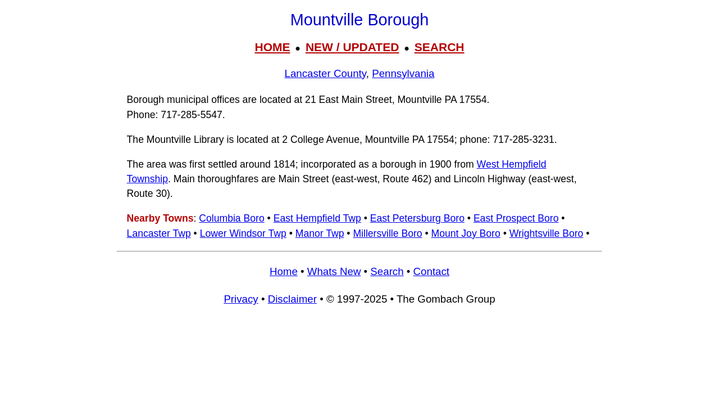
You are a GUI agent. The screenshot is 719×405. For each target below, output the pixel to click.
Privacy (241, 299)
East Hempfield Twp (317, 218)
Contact (431, 271)
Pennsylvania (403, 73)
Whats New (334, 271)
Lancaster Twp (159, 233)
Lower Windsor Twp (243, 233)
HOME (272, 46)
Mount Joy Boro (465, 233)
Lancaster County (325, 73)
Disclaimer (292, 299)
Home (284, 271)
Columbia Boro (231, 218)
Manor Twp (319, 233)
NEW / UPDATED (352, 46)
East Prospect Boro (516, 218)
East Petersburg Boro (417, 218)
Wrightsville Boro (546, 233)
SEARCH (440, 46)
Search (386, 271)
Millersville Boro (387, 233)
